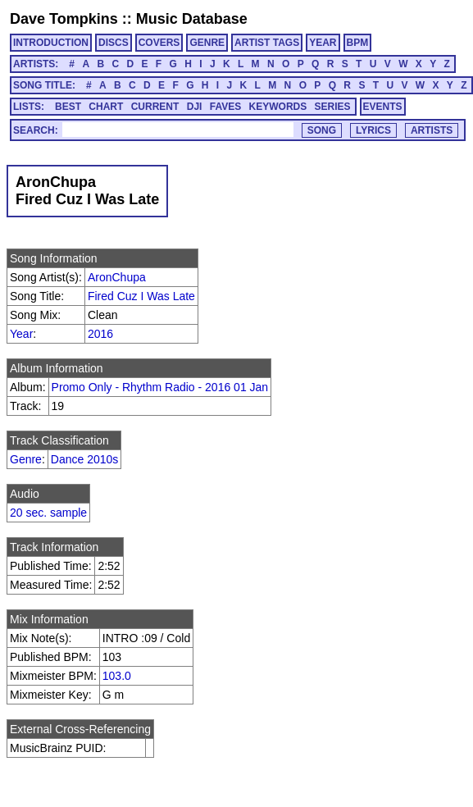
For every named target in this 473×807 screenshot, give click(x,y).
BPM (358, 42)
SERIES (333, 106)
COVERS (159, 42)
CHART (106, 106)
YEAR (322, 42)
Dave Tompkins (64, 19)
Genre (26, 459)
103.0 (116, 675)
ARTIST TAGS (266, 42)
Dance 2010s (85, 459)
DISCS (113, 42)
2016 (100, 333)
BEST (68, 106)
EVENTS (383, 106)
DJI (194, 106)
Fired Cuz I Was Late (141, 296)
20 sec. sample (48, 512)
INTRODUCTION (51, 42)
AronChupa (117, 277)
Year (21, 333)
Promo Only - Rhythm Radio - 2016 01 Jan (160, 387)
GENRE (207, 42)
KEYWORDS (278, 106)
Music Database (192, 19)
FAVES (225, 106)
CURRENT (155, 106)
